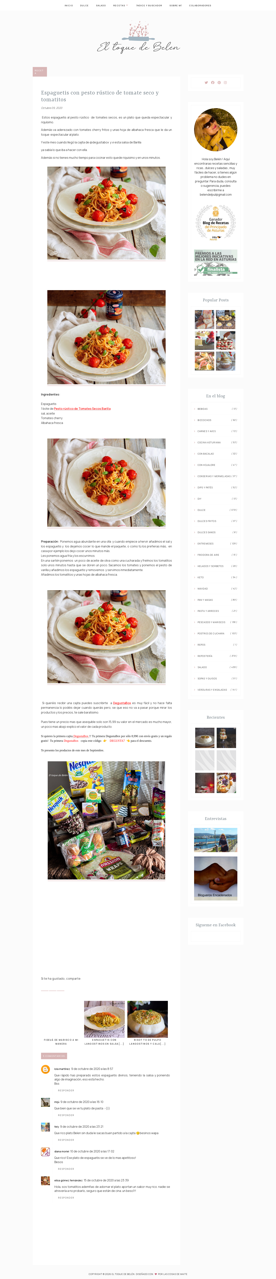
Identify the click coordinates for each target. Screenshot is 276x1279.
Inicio (69, 5)
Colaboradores (200, 5)
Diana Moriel (61, 1151)
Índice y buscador (149, 5)
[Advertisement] (106, 946)
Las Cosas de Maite (175, 1274)
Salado (101, 5)
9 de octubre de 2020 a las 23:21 (81, 1126)
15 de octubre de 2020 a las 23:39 (106, 1180)
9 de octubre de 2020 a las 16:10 (81, 1102)
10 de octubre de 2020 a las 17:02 (92, 1151)
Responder (66, 1090)
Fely (56, 1126)
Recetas (120, 5)
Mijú (56, 1101)
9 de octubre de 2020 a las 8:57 (92, 1069)
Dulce (84, 5)
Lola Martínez (62, 1068)
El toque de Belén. (124, 1274)
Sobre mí (176, 5)
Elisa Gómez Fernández (68, 1180)
